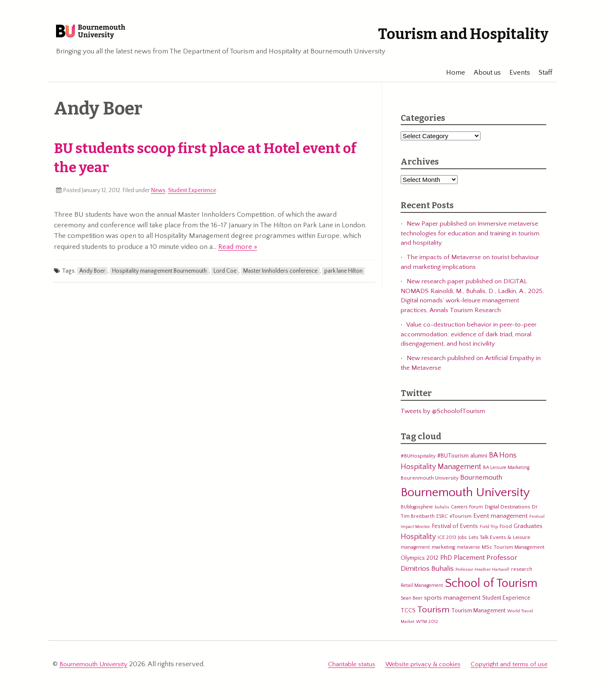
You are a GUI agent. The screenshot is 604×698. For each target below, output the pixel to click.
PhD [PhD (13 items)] (446, 563)
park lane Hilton (343, 277)
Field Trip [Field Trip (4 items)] (489, 532)
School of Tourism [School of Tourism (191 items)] (491, 589)
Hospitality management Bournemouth (159, 277)
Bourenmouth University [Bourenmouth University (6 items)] (429, 484)
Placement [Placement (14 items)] (469, 563)
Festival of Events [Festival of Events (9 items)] (455, 532)
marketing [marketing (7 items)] (443, 553)
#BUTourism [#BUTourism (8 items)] (453, 461)
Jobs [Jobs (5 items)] (462, 543)
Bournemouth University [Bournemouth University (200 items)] (465, 498)
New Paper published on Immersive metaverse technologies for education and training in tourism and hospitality (470, 239)
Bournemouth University (109, 36)
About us (483, 78)
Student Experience (192, 196)
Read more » (237, 253)
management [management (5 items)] (415, 553)
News (158, 196)
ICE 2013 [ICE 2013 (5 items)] (447, 543)
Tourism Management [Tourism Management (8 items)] (478, 616)
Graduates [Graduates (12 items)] (528, 532)
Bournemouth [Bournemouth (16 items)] (481, 483)
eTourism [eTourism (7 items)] (460, 522)
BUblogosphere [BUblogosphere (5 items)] (417, 513)
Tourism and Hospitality (445, 33)
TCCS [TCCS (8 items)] (408, 616)
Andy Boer (92, 277)
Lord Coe (225, 277)
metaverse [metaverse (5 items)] (468, 553)
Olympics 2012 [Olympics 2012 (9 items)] (419, 564)
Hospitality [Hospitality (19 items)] (418, 543)
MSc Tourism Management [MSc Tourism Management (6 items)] (513, 553)
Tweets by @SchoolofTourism (443, 417)
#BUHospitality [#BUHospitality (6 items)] (418, 462)
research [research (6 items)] (521, 575)
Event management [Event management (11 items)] (500, 521)
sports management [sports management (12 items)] (452, 603)
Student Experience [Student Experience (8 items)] (506, 603)
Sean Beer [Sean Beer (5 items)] (411, 604)
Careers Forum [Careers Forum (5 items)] (467, 513)
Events (516, 78)
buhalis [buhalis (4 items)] (442, 513)
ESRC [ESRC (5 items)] (442, 522)
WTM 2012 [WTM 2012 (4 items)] (427, 627)
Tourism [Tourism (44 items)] (433, 616)
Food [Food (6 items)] (506, 532)
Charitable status (351, 669)
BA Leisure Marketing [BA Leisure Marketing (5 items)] (506, 473)
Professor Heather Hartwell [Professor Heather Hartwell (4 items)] (482, 575)
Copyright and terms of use (509, 669)
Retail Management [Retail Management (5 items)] (422, 591)
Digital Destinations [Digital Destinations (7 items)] (507, 513)
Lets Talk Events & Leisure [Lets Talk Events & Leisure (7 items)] (499, 543)
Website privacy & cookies (423, 669)
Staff (541, 78)
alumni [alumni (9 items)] (478, 461)
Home (451, 78)
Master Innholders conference (280, 277)
